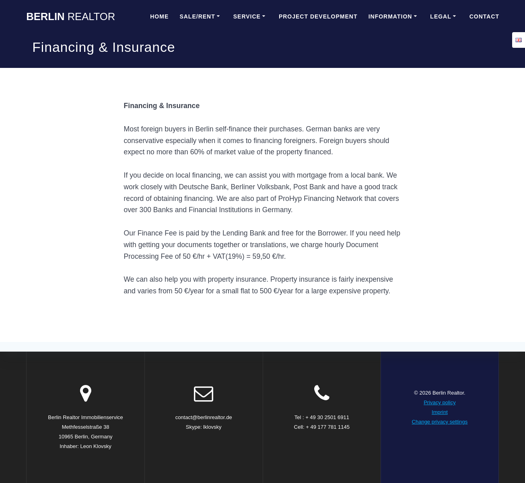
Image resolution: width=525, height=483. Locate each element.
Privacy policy (439, 402)
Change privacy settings (440, 422)
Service (247, 16)
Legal (440, 16)
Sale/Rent (197, 16)
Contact (484, 16)
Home (159, 16)
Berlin (70, 17)
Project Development (318, 16)
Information (390, 16)
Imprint (440, 412)
